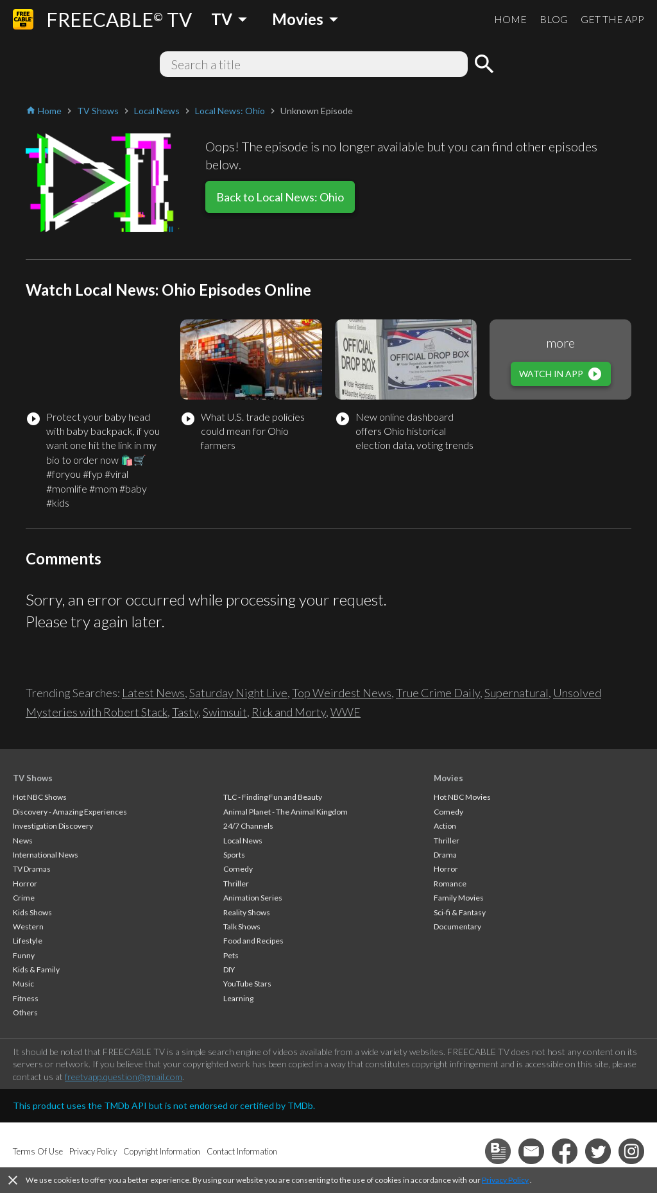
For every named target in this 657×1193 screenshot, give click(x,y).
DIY (229, 969)
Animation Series (252, 897)
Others (25, 1012)
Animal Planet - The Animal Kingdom (285, 811)
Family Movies (459, 897)
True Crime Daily (438, 693)
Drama (445, 854)
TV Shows (33, 778)
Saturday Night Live (238, 693)
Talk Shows (241, 926)
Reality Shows (246, 912)
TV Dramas (32, 869)
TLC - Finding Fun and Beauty (272, 797)
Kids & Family (36, 969)
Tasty (185, 712)
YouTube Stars (247, 983)
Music (23, 983)
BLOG (554, 19)
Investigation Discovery (53, 826)
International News (45, 854)
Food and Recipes (253, 940)
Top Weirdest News (341, 693)
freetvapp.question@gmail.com (123, 1076)
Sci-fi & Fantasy (460, 912)
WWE (345, 712)
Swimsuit (225, 712)
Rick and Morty (289, 712)
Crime (24, 897)
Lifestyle (27, 940)
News (23, 840)
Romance (450, 883)
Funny (24, 955)
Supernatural (516, 693)
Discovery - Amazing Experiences (70, 811)
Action (445, 826)
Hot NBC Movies (462, 797)
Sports (234, 854)
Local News (242, 840)
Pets (231, 955)
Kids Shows (32, 912)
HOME (510, 19)
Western (28, 926)
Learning (238, 998)
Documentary (457, 926)
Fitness (25, 998)
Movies (448, 778)
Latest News (153, 693)
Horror (25, 883)
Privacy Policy (505, 1180)
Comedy (238, 869)
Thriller (236, 883)
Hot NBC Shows (40, 797)
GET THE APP (612, 19)
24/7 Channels (248, 826)
